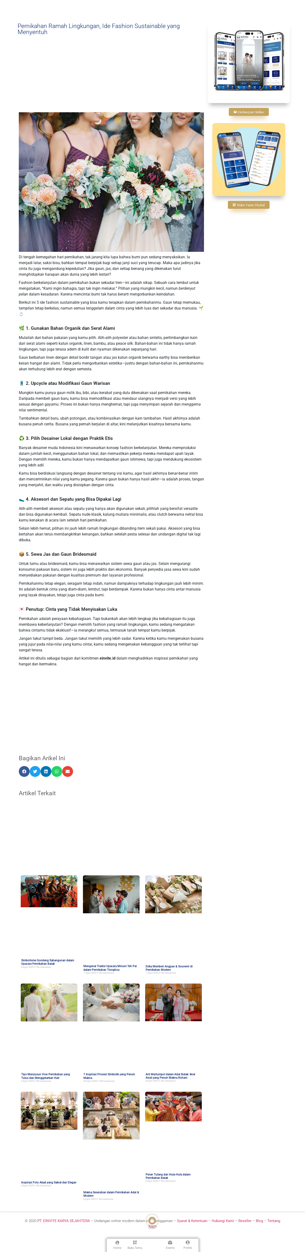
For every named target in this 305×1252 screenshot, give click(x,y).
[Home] (117, 1242)
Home (117, 1248)
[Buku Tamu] (135, 1242)
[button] (24, 771)
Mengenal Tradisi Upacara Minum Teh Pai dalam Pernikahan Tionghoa (110, 967)
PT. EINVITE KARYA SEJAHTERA (63, 1221)
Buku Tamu (135, 1248)
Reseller (244, 1221)
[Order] (152, 1220)
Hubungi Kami (223, 1221)
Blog (259, 1221)
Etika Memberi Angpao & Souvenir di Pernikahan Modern (169, 968)
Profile (187, 1248)
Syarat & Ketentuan (192, 1221)
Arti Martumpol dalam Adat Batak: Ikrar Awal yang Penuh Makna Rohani (170, 1076)
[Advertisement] (111, 73)
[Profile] (188, 1242)
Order (152, 1228)
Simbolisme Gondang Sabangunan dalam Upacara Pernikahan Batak (47, 962)
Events (170, 1248)
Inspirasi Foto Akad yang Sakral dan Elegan (48, 1182)
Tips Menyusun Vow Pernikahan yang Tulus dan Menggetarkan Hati (45, 1076)
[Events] (170, 1242)
